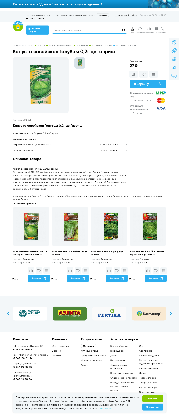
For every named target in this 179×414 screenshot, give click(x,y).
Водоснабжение (119, 346)
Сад (44, 45)
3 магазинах (24, 259)
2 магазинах (141, 259)
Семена (85, 45)
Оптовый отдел (81, 15)
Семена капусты (128, 45)
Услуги (49, 15)
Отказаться (153, 407)
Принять (152, 398)
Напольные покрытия (121, 373)
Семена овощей (105, 45)
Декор (113, 355)
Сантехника (145, 350)
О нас (71, 15)
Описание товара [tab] (27, 159)
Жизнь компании (60, 346)
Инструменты (117, 360)
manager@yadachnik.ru (126, 15)
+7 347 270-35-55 (22, 349)
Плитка (114, 390)
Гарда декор (117, 350)
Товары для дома (148, 382)
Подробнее (105, 408)
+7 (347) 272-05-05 (35, 18)
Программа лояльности (35, 15)
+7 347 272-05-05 (108, 150)
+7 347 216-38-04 (22, 379)
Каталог (31, 45)
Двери (142, 373)
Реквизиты (57, 355)
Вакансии (57, 350)
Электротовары (147, 392)
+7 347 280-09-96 (109, 145)
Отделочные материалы (123, 378)
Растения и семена (63, 45)
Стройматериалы (148, 368)
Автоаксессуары (148, 387)
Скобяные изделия (149, 355)
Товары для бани (148, 378)
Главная (17, 45)
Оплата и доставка (60, 15)
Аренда (92, 15)
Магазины (103, 15)
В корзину (148, 84)
